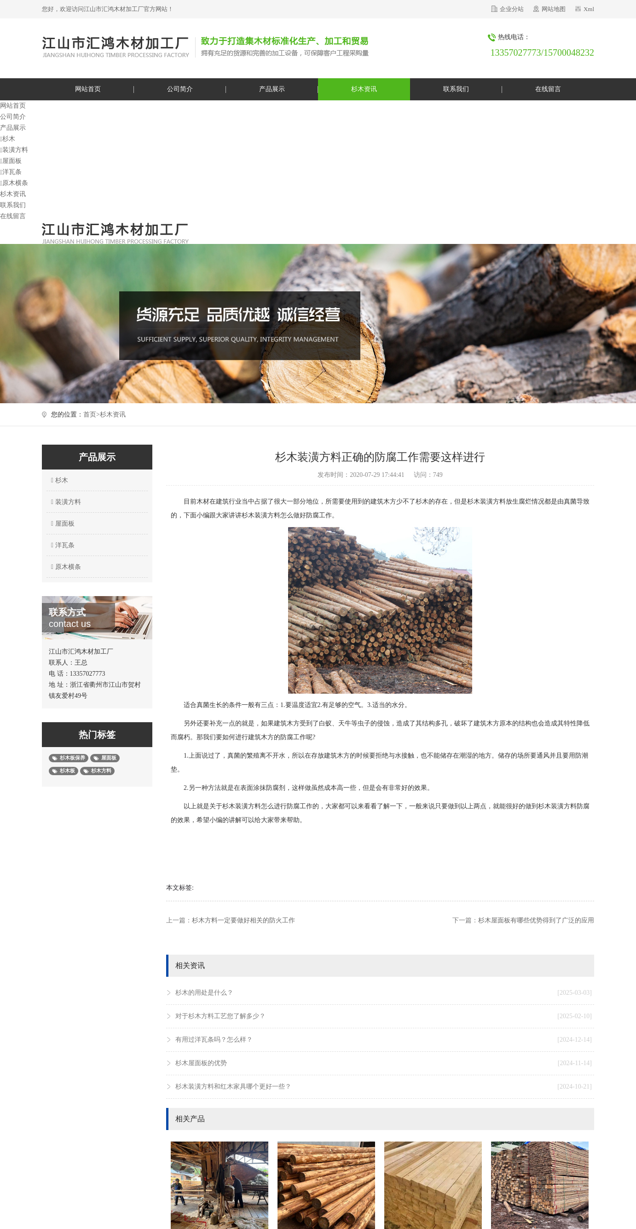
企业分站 (512, 9)
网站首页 (88, 89)
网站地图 (554, 9)
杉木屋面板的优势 (383, 1063)
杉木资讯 (364, 89)
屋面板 (11, 160)
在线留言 (548, 89)
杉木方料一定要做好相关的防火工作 (243, 920)
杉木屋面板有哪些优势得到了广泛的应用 (536, 920)
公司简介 (180, 89)
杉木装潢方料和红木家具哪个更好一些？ (383, 1086)
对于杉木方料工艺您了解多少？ (383, 1016)
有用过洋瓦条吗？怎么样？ (383, 1039)
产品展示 (272, 89)
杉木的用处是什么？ (383, 992)
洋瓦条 (11, 171)
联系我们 (456, 89)
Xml (589, 9)
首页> (91, 414)
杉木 (7, 138)
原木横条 (14, 183)
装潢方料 (14, 149)
